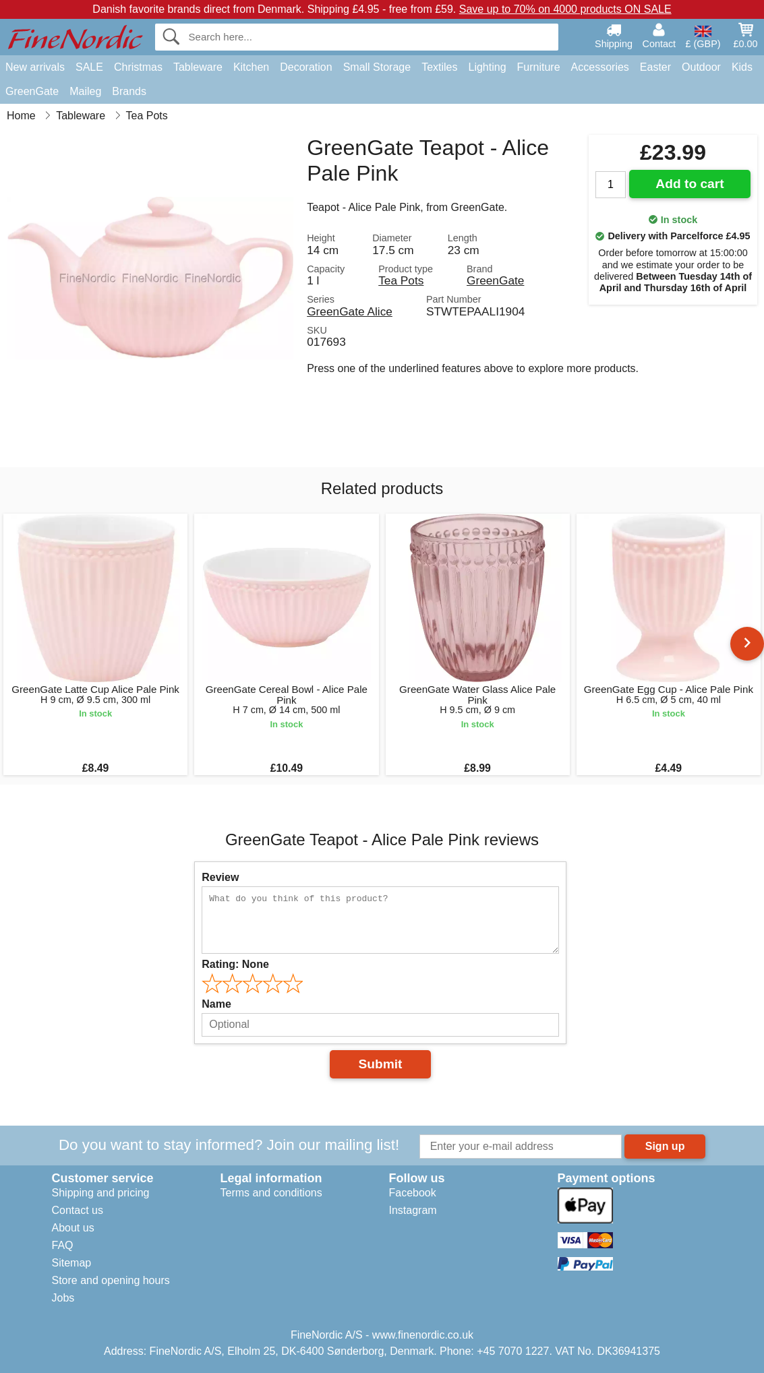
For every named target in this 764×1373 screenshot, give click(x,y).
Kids (742, 67)
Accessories (600, 67)
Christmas (138, 67)
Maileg (85, 91)
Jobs (63, 1298)
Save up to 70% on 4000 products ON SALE (565, 9)
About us (73, 1227)
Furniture (538, 67)
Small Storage (377, 67)
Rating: (235, 964)
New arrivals (35, 67)
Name (216, 1004)
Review (220, 877)
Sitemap (72, 1263)
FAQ (63, 1245)
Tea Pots (400, 280)
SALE (89, 67)
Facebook (412, 1192)
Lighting (487, 67)
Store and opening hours (111, 1280)
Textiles (439, 67)
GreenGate (32, 91)
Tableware (198, 67)
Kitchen (251, 67)
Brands (129, 91)
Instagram (413, 1210)
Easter (655, 67)
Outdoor (701, 67)
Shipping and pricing (101, 1192)
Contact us (77, 1210)
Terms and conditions (271, 1192)
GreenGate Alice (349, 311)
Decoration (306, 67)
